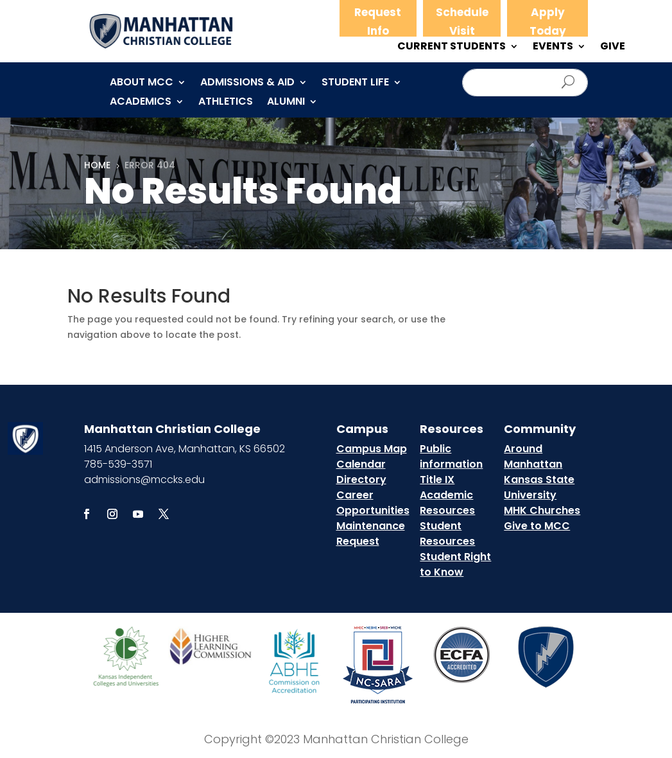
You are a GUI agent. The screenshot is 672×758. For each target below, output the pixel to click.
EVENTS (553, 47)
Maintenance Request (370, 533)
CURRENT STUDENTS (451, 47)
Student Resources (447, 533)
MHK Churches (542, 510)
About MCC (141, 83)
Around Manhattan (533, 456)
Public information (451, 456)
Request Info (377, 21)
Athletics (225, 103)
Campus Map (371, 448)
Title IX (437, 479)
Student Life (355, 83)
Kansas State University (539, 487)
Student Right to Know (455, 564)
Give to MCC (537, 525)
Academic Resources (447, 503)
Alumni (286, 103)
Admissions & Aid (247, 83)
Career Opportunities (372, 503)
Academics (140, 103)
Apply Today (548, 21)
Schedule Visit (462, 21)
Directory (361, 479)
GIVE (612, 47)
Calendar (361, 464)
